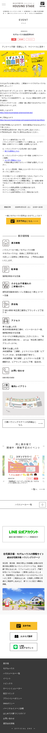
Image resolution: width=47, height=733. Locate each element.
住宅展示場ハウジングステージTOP (12, 11)
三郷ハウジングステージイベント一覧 (16, 13)
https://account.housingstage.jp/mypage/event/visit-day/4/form (22, 120)
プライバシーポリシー (12, 698)
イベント (7, 678)
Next (42, 467)
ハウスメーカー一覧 (11, 673)
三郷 (14, 39)
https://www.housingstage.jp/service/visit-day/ (16, 113)
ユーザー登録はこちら (13, 160)
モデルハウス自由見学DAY (36, 13)
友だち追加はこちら (12, 151)
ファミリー (30, 39)
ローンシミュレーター (12, 688)
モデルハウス (8, 668)
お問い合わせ (8, 718)
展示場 (6, 663)
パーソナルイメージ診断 (13, 708)
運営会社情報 (8, 723)
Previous (5, 467)
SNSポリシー (9, 703)
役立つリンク (8, 693)
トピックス (8, 683)
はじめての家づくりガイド (14, 713)
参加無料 (21, 39)
